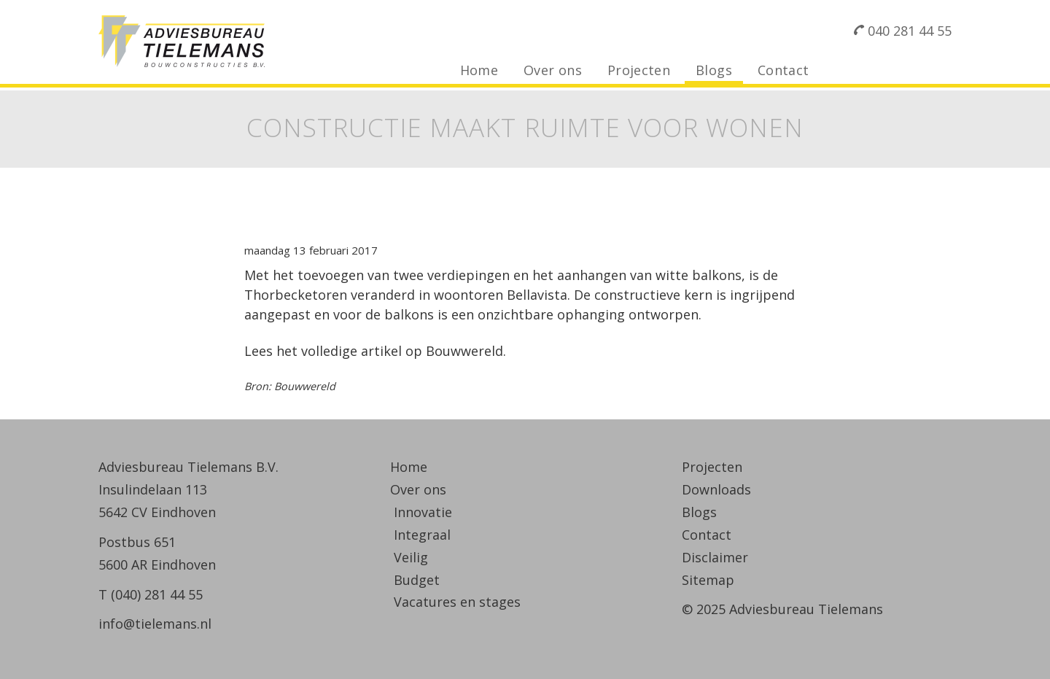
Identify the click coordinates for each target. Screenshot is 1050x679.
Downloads (716, 489)
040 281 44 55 (910, 30)
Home (479, 70)
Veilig (411, 557)
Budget (417, 580)
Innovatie (423, 512)
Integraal (422, 534)
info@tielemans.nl (154, 623)
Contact (783, 70)
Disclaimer (715, 557)
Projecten (638, 70)
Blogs (714, 70)
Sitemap (708, 580)
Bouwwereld (464, 351)
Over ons (553, 70)
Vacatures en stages (457, 601)
